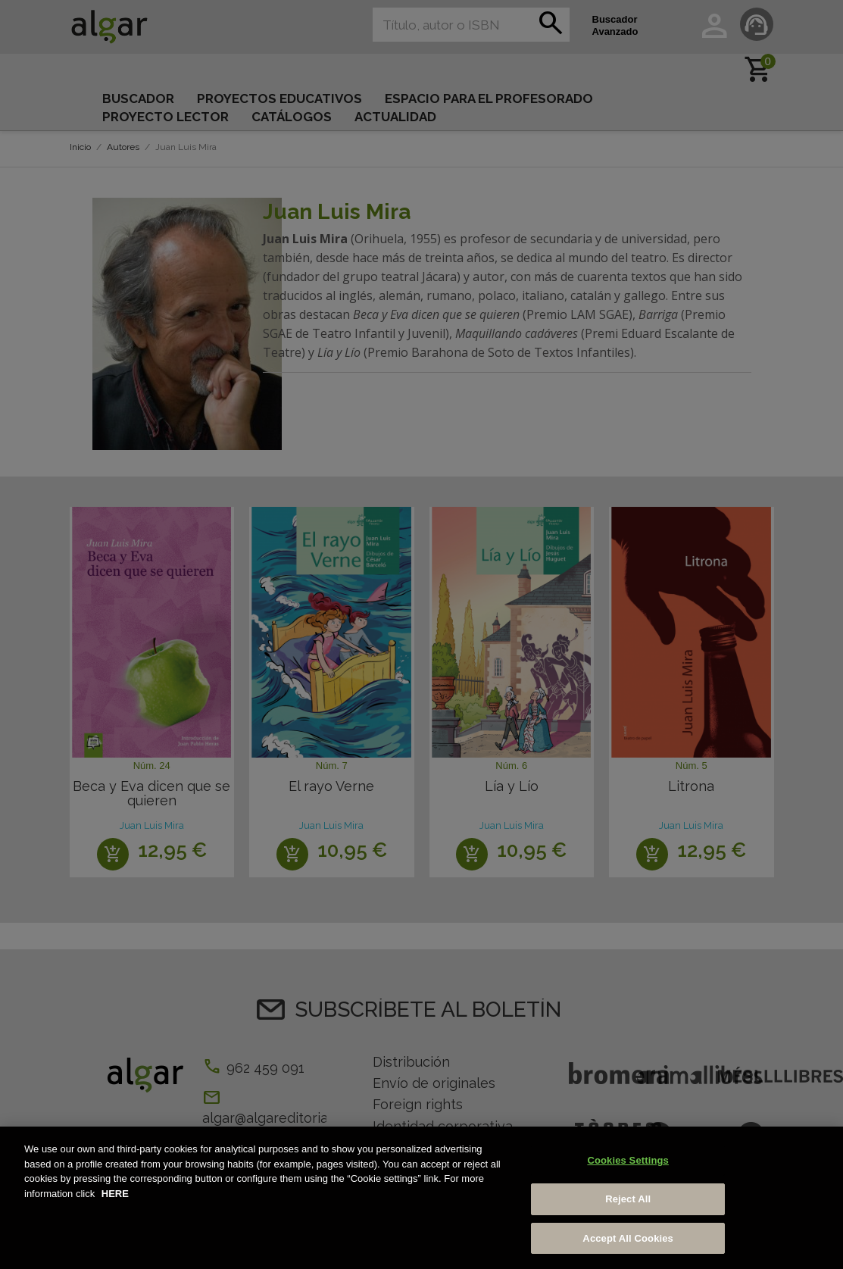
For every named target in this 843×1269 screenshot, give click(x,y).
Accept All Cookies (627, 1246)
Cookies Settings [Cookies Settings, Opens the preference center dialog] (628, 1168)
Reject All (628, 1206)
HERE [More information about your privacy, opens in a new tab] (115, 1201)
